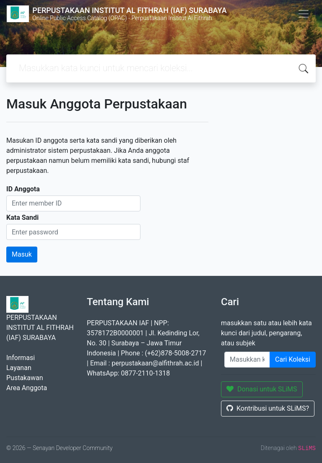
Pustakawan (24, 378)
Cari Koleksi (292, 359)
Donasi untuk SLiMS (261, 389)
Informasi (20, 358)
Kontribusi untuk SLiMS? (267, 408)
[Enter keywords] (247, 360)
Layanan (18, 368)
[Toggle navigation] (303, 13)
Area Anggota (26, 388)
